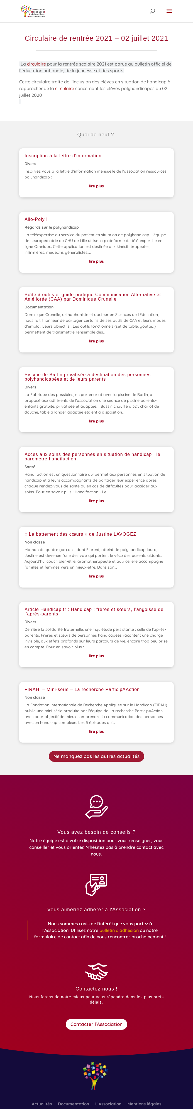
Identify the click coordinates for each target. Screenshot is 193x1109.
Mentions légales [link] (144, 1104)
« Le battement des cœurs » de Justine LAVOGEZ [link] (81, 534)
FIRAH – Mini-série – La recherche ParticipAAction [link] (82, 689)
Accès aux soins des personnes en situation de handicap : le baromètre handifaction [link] (92, 456)
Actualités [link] (42, 1104)
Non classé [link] (35, 542)
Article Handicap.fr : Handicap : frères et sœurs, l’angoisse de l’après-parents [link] (94, 611)
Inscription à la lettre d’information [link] (63, 155)
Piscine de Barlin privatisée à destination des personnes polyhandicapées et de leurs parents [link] (88, 376)
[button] (169, 14)
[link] (32, 10)
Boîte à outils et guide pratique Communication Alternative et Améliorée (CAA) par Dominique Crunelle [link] (93, 296)
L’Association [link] (108, 1104)
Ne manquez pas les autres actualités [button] (96, 756)
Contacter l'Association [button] (96, 1024)
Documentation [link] (39, 307)
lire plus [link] (96, 186)
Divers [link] (30, 163)
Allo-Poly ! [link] (36, 219)
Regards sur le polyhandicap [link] (52, 227)
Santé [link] (30, 466)
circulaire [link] (37, 64)
